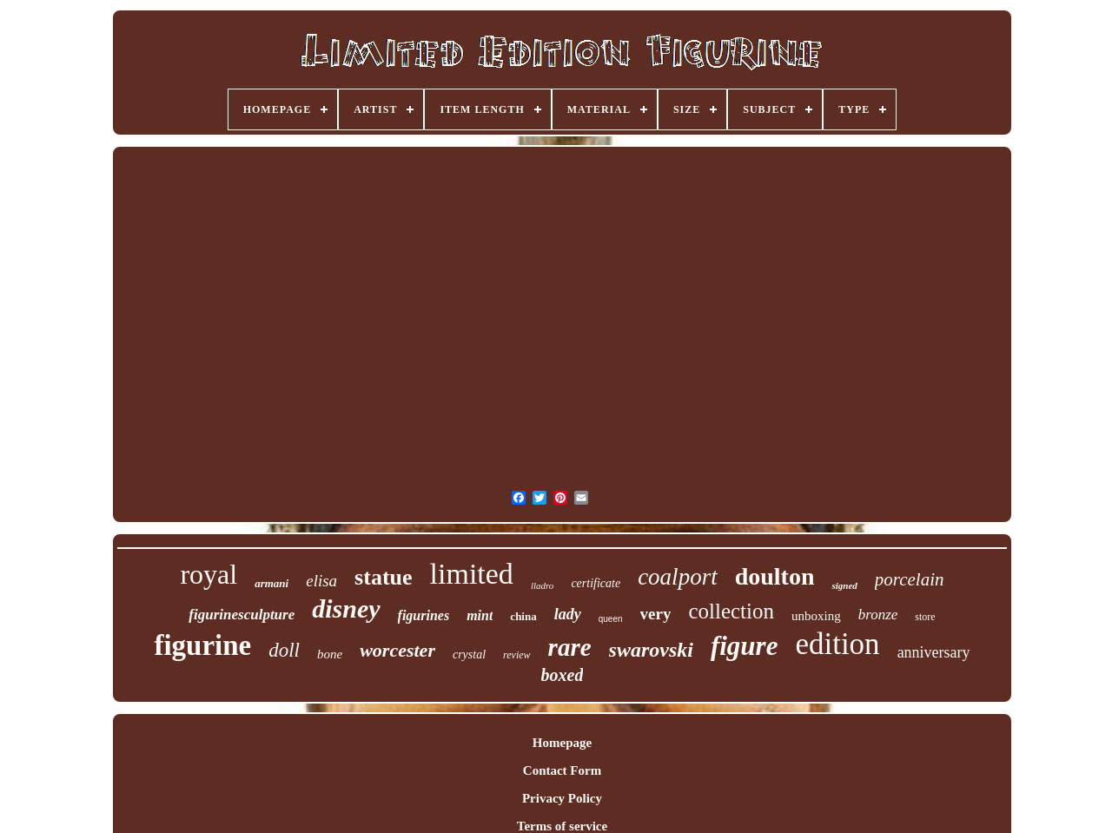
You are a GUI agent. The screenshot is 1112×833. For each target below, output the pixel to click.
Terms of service (562, 826)
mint (480, 615)
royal (208, 574)
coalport (678, 577)
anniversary (933, 652)
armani (271, 583)
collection (731, 611)
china (523, 616)
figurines (424, 615)
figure (744, 646)
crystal (469, 654)
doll (284, 650)
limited (471, 574)
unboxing (816, 616)
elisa (321, 581)
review (517, 655)
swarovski (651, 649)
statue (383, 577)
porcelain (909, 579)
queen (611, 619)
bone (329, 654)
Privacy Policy (562, 798)
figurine (202, 645)
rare (570, 647)
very (656, 614)
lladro (542, 585)
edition (837, 644)
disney (346, 608)
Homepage (562, 743)
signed (844, 585)
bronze (878, 614)
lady (567, 614)
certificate (595, 583)
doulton (775, 576)
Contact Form (562, 770)
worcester (397, 650)
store (925, 617)
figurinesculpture (242, 614)
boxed (562, 674)
